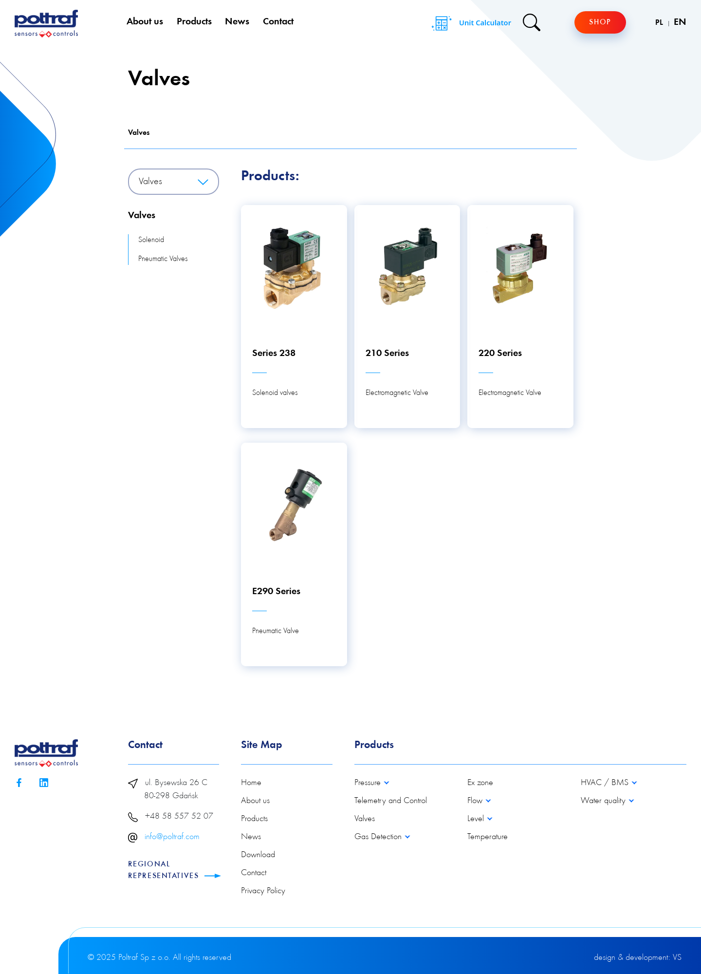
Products (194, 22)
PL (660, 23)
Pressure (368, 783)
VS (677, 958)
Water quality (604, 801)
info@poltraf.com (172, 837)
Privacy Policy (263, 891)
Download (258, 855)
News (237, 22)
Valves (138, 133)
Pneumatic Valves (162, 259)
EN (680, 22)
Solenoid (151, 240)
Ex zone (480, 783)
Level (476, 819)
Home (251, 783)
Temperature (487, 837)
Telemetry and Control (390, 801)
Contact (278, 22)
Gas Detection (379, 837)
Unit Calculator (470, 23)
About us (145, 22)
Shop (600, 22)
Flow (476, 801)
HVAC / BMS (606, 783)
